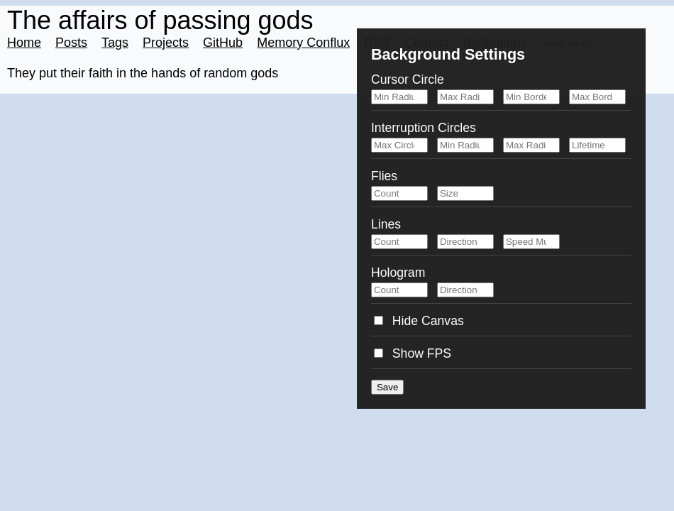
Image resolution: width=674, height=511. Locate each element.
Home (24, 42)
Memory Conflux (303, 42)
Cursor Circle (407, 79)
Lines (386, 224)
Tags (114, 42)
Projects (166, 42)
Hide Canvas (419, 321)
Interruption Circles (423, 128)
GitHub (223, 42)
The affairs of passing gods (160, 20)
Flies (384, 176)
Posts (71, 42)
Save (387, 387)
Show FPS (412, 353)
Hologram (398, 272)
